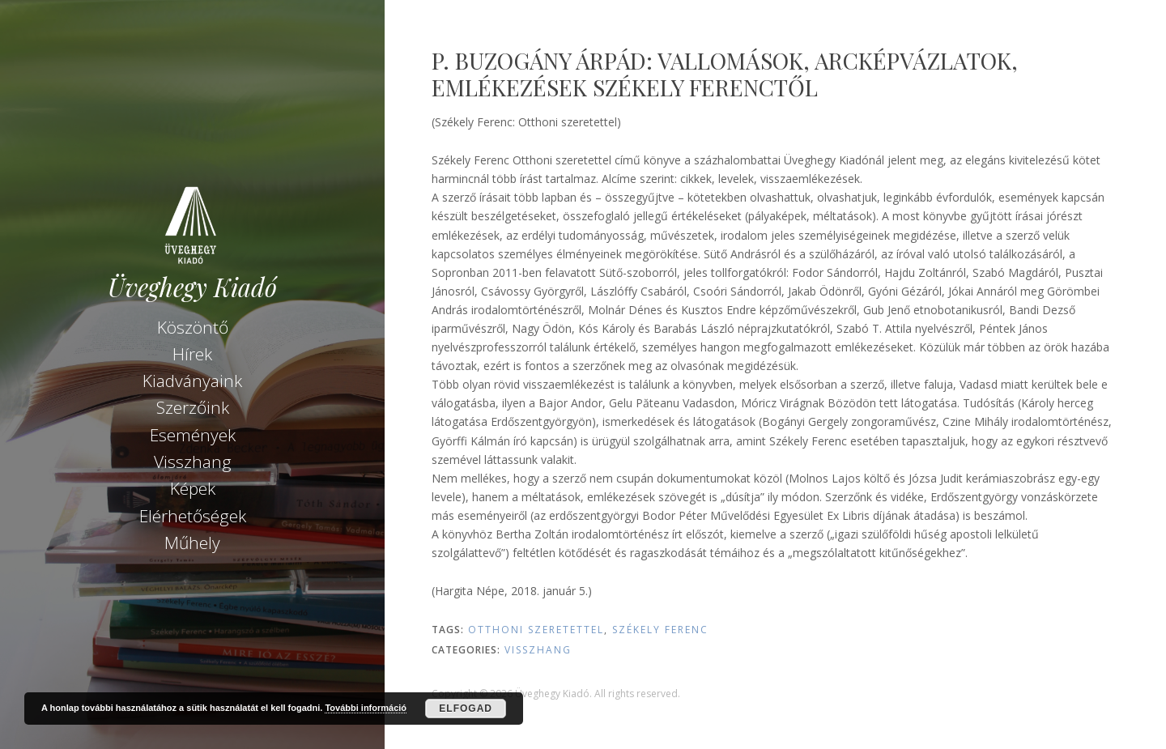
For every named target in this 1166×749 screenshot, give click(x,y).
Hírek (192, 354)
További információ (365, 708)
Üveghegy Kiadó (192, 287)
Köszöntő (192, 327)
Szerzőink (192, 407)
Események (193, 434)
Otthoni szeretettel (536, 629)
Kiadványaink (192, 380)
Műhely (192, 542)
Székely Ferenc (660, 629)
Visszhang (193, 461)
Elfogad (465, 708)
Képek (192, 488)
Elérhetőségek (192, 515)
